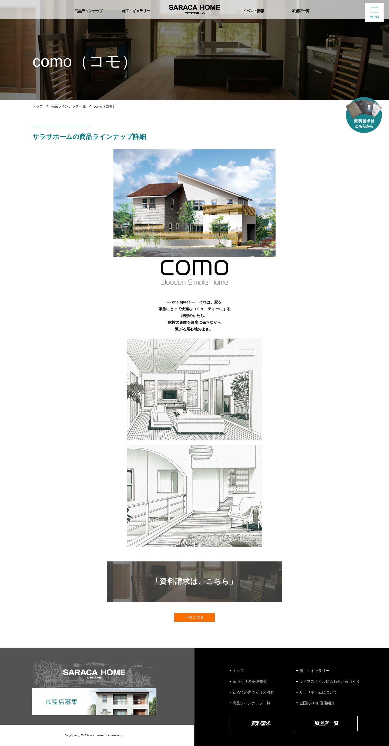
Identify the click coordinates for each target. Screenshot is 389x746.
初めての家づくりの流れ (253, 692)
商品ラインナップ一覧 (68, 106)
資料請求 (261, 723)
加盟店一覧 (326, 723)
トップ (37, 106)
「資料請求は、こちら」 (194, 583)
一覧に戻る (194, 617)
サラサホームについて (318, 692)
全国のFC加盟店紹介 (317, 703)
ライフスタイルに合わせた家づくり (329, 681)
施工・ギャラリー (314, 670)
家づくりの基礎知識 (250, 681)
